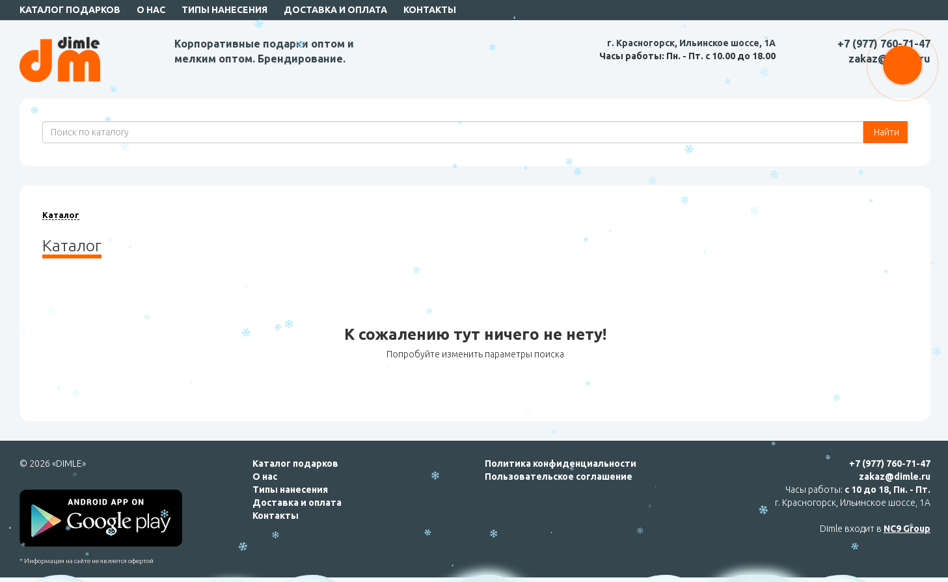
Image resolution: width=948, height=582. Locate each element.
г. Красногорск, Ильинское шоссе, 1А (691, 43)
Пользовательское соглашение (558, 476)
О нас (151, 10)
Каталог (60, 214)
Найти (885, 132)
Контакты (429, 10)
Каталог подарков (70, 10)
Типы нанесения (224, 10)
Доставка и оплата (335, 10)
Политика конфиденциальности (560, 463)
